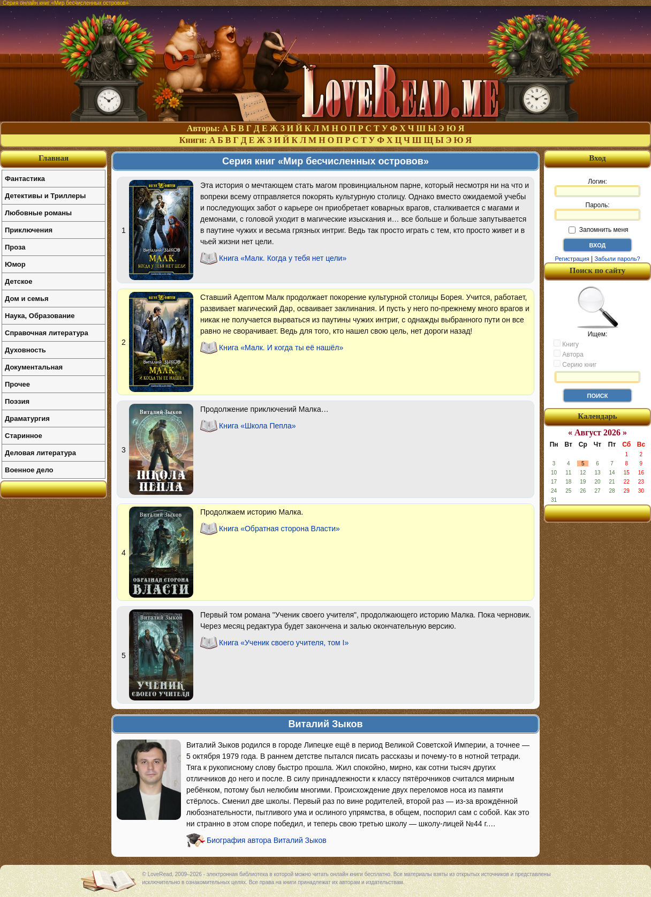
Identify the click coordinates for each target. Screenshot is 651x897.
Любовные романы (38, 213)
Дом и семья (27, 299)
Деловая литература (40, 453)
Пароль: (597, 211)
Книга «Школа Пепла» (257, 425)
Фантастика (25, 179)
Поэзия (17, 401)
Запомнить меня (598, 229)
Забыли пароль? (617, 258)
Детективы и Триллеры (45, 196)
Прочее (17, 384)
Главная (54, 158)
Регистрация (572, 258)
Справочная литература (46, 333)
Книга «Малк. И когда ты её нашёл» (281, 347)
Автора (569, 354)
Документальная (34, 367)
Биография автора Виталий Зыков (267, 840)
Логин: (597, 187)
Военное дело (29, 470)
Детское (18, 281)
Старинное (23, 436)
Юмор (15, 264)
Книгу (566, 344)
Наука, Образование (39, 316)
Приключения (28, 230)
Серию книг (575, 364)
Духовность (25, 350)
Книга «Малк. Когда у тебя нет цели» (282, 258)
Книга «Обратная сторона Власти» (279, 528)
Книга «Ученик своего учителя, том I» (284, 642)
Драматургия (27, 418)
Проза (15, 247)
